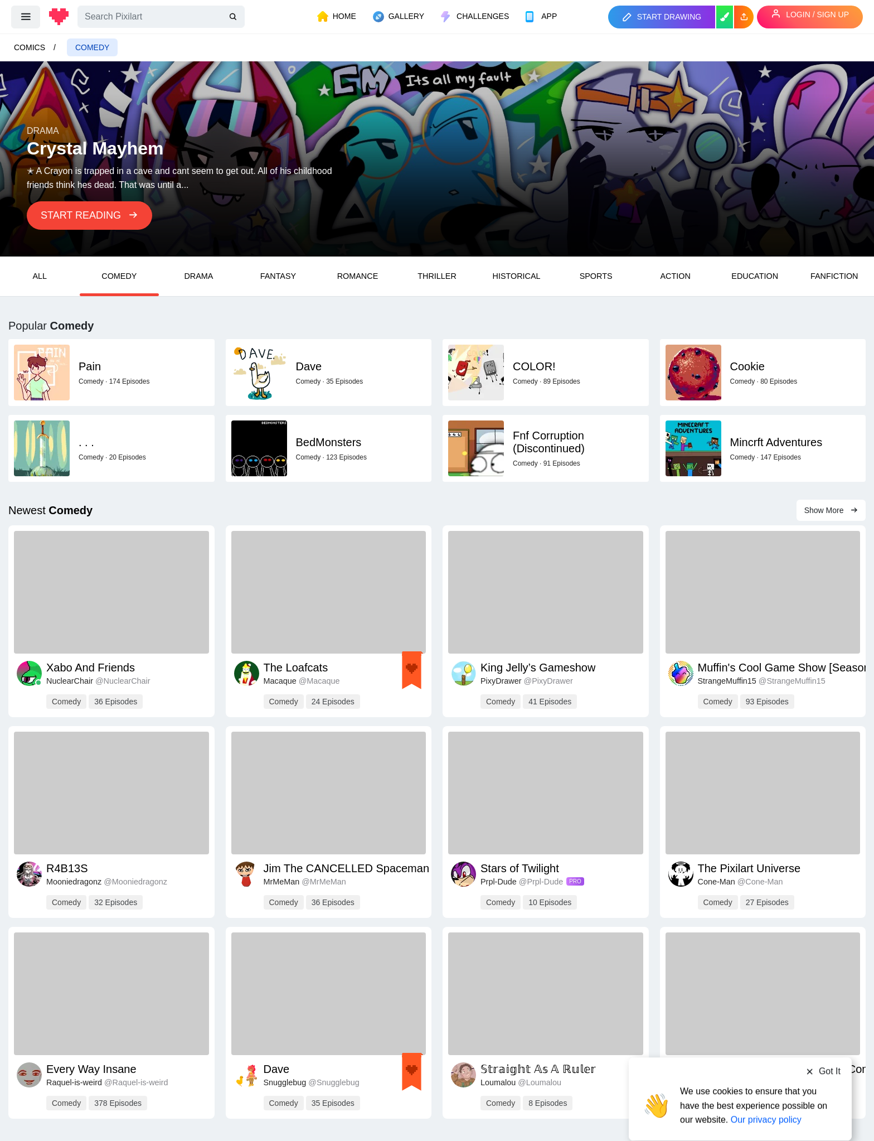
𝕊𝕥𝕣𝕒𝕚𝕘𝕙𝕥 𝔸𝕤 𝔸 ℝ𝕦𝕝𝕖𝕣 (538, 1069)
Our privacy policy (766, 1098)
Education (754, 276)
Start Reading (89, 215)
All (39, 276)
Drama (198, 276)
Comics (29, 47)
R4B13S (67, 868)
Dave (277, 1069)
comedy (92, 47)
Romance (357, 276)
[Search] (161, 17)
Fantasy (278, 276)
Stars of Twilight (519, 868)
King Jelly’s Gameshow (537, 667)
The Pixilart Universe (749, 868)
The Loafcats (296, 667)
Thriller (437, 276)
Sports (596, 276)
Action (675, 276)
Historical (517, 276)
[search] (234, 17)
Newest (50, 510)
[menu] (25, 17)
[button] (744, 17)
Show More (831, 510)
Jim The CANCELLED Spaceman (347, 868)
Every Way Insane (91, 1069)
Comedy (119, 276)
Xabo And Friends (90, 667)
